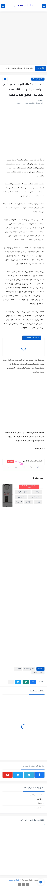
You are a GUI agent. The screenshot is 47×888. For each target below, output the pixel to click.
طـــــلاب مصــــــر (24, 5)
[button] (33, 682)
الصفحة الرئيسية (35, 794)
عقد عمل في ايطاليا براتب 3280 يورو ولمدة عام (19, 68)
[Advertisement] (23, 39)
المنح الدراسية (38, 79)
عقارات (39, 803)
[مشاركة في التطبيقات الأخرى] (11, 682)
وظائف (39, 799)
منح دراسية (38, 808)
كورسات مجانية (38, 673)
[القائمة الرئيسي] (44, 6)
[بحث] (3, 6)
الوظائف (18, 669)
